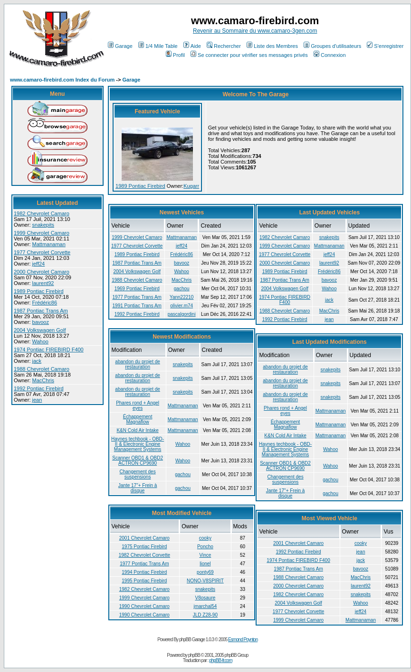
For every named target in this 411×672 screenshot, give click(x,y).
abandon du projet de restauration (137, 364)
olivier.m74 (181, 305)
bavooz (40, 322)
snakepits (43, 225)
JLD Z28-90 (205, 614)
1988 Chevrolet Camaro (41, 369)
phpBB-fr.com (220, 660)
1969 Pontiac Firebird (137, 288)
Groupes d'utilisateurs (332, 46)
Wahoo (40, 341)
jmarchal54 (205, 606)
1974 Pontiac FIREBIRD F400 (49, 349)
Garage (120, 46)
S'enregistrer (385, 46)
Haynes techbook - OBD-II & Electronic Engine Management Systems (137, 444)
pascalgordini (182, 314)
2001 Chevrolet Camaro (144, 538)
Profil (175, 55)
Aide (192, 46)
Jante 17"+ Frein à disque (137, 488)
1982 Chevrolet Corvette (144, 555)
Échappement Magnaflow (138, 419)
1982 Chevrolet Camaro (41, 213)
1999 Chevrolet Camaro (41, 233)
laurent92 (43, 283)
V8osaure (205, 597)
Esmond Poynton (243, 639)
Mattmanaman (49, 244)
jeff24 (38, 264)
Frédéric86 (44, 302)
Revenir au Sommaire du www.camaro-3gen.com (255, 31)
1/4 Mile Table (158, 46)
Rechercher (224, 46)
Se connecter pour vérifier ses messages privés (249, 55)
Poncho (205, 546)
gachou (182, 288)
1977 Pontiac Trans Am (137, 297)
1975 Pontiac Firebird (144, 546)
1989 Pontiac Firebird (39, 291)
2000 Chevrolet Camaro (41, 272)
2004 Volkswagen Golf (40, 330)
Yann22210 (181, 297)
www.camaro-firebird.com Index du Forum (62, 80)
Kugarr (191, 186)
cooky (205, 538)
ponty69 (205, 572)
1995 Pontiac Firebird (144, 580)
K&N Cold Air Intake (137, 430)
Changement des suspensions (138, 474)
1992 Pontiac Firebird (39, 388)
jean (37, 400)
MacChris (43, 380)
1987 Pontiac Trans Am (41, 310)
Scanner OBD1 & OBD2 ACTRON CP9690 (137, 460)
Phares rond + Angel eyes (137, 405)
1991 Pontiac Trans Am (137, 305)
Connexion (330, 55)
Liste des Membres (272, 46)
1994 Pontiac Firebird (144, 572)
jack (37, 361)
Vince (205, 555)
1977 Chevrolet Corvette (42, 252)
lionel (205, 563)
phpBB (194, 655)
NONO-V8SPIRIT (205, 580)
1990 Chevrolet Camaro (144, 606)
